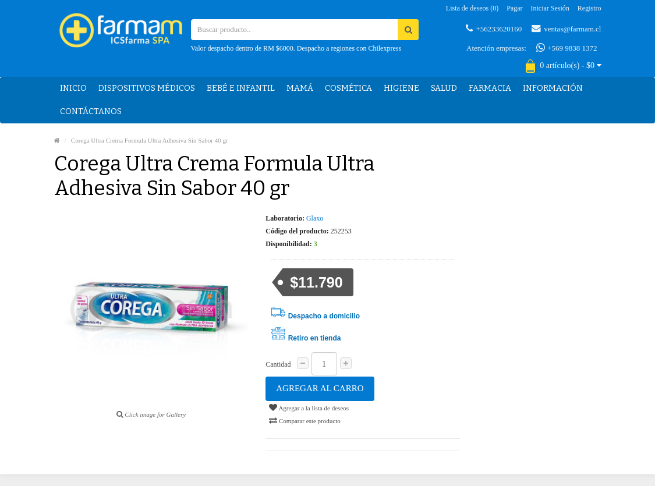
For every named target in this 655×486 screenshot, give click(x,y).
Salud (444, 88)
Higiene (401, 88)
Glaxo (314, 218)
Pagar (514, 8)
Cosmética (348, 88)
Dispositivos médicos (146, 88)
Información (553, 88)
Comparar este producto (304, 420)
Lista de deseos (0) (472, 8)
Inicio (73, 88)
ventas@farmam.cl (566, 28)
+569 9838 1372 (566, 47)
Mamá (299, 88)
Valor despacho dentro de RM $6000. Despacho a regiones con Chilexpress (296, 48)
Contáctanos (91, 111)
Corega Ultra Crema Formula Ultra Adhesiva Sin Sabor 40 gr (149, 140)
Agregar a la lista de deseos (309, 407)
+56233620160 (494, 28)
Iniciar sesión (550, 8)
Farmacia (490, 88)
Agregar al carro (319, 388)
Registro (589, 8)
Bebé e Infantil (241, 88)
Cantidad (278, 364)
